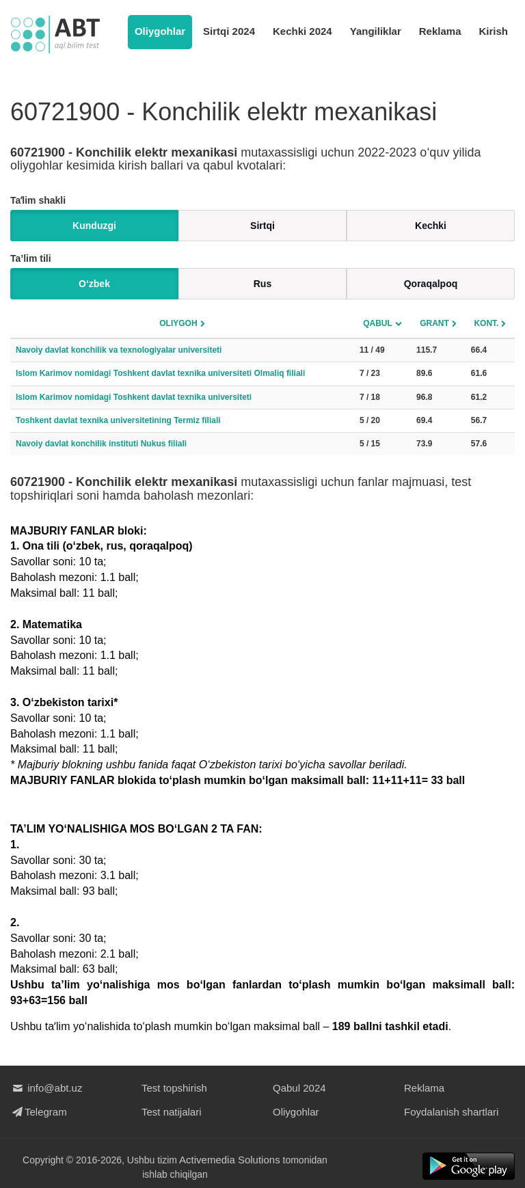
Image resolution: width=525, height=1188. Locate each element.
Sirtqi (262, 225)
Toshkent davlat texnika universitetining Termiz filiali (118, 420)
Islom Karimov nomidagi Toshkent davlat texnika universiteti (134, 397)
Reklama (440, 31)
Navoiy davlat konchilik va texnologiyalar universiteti (118, 350)
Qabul (377, 323)
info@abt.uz (46, 1088)
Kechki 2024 (302, 31)
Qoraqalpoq (431, 283)
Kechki (430, 225)
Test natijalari (172, 1112)
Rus (262, 283)
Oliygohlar (160, 31)
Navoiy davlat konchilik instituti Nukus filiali (101, 443)
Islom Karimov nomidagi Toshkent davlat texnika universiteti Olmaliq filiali (160, 373)
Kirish (493, 31)
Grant (434, 323)
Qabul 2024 (299, 1088)
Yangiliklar (375, 31)
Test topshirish (174, 1088)
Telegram (38, 1112)
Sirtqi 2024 (229, 31)
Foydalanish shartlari (451, 1112)
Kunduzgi (94, 225)
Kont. (486, 323)
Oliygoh (178, 323)
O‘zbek (94, 283)
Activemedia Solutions (229, 1159)
